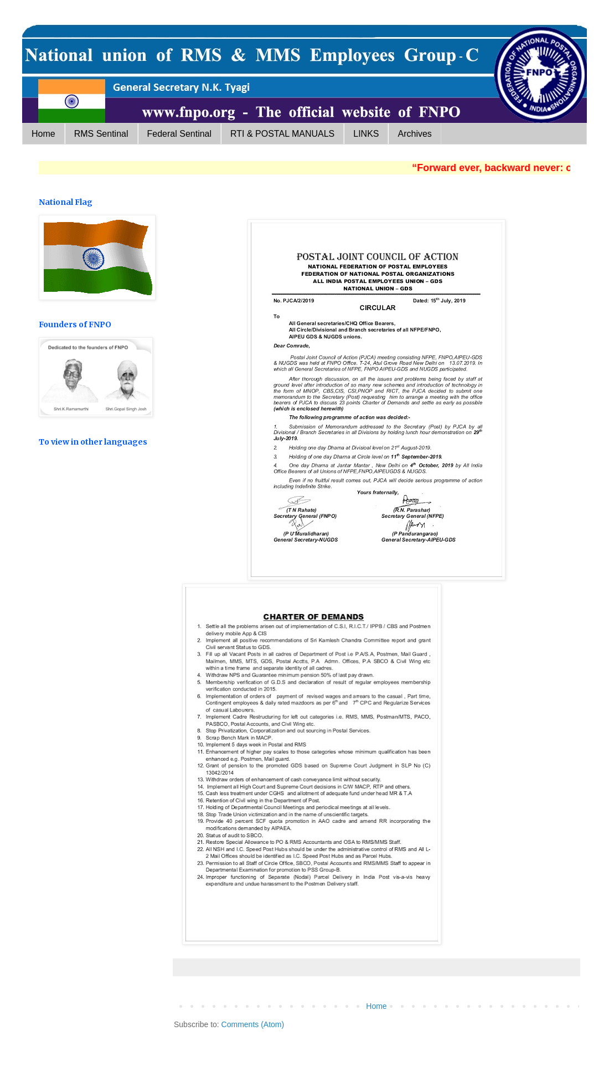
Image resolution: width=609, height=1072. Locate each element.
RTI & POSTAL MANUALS (282, 133)
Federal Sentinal (179, 133)
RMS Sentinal (101, 133)
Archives (414, 133)
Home (43, 133)
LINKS (366, 133)
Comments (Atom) (253, 1024)
